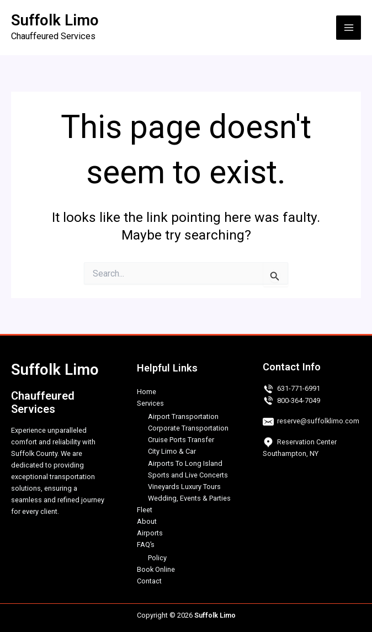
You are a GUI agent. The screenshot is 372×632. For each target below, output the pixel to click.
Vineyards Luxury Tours (184, 486)
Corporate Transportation (188, 428)
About (147, 521)
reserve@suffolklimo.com (318, 421)
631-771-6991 (298, 388)
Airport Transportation (183, 416)
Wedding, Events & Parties (189, 498)
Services (150, 403)
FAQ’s (146, 544)
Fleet (144, 510)
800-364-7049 (298, 400)
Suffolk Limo (55, 20)
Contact (149, 581)
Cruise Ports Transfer (181, 440)
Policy (157, 558)
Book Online (156, 569)
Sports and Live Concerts (188, 475)
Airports (150, 533)
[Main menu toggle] (348, 27)
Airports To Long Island (185, 463)
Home (146, 391)
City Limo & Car (172, 451)
